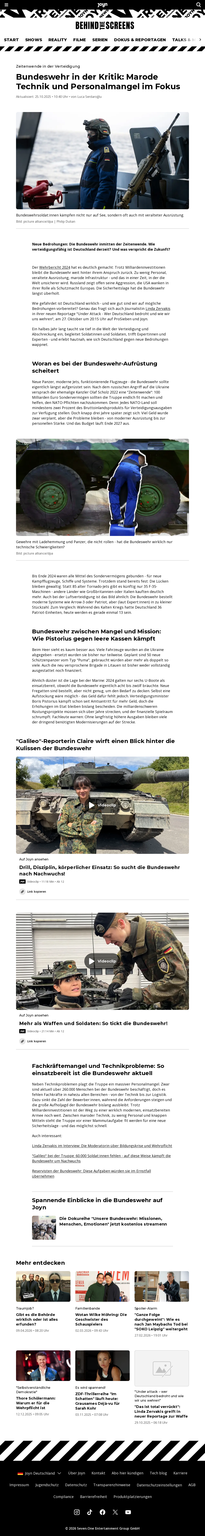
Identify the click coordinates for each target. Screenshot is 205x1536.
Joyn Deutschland (40, 1473)
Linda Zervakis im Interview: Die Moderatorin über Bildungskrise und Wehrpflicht (102, 1145)
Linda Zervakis (158, 308)
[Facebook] (102, 1512)
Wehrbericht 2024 (54, 267)
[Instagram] (77, 1512)
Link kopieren (32, 891)
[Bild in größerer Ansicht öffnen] (102, 160)
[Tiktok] (89, 1512)
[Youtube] (128, 1512)
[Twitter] (115, 1512)
